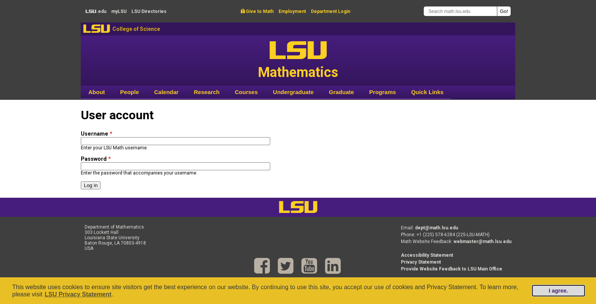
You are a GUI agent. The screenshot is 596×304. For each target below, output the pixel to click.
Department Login (330, 11)
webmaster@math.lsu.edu (482, 241)
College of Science (136, 29)
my (119, 11)
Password (96, 159)
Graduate (341, 92)
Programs (382, 92)
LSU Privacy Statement (78, 294)
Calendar (166, 92)
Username (96, 134)
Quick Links (427, 92)
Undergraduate (293, 92)
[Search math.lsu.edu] (460, 11)
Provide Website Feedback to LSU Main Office (451, 269)
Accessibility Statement (427, 255)
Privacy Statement (421, 262)
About (96, 92)
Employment (292, 11)
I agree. (558, 291)
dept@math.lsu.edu (436, 227)
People (129, 92)
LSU (97, 29)
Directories (149, 11)
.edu (95, 11)
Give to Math (257, 11)
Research (207, 92)
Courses (246, 92)
